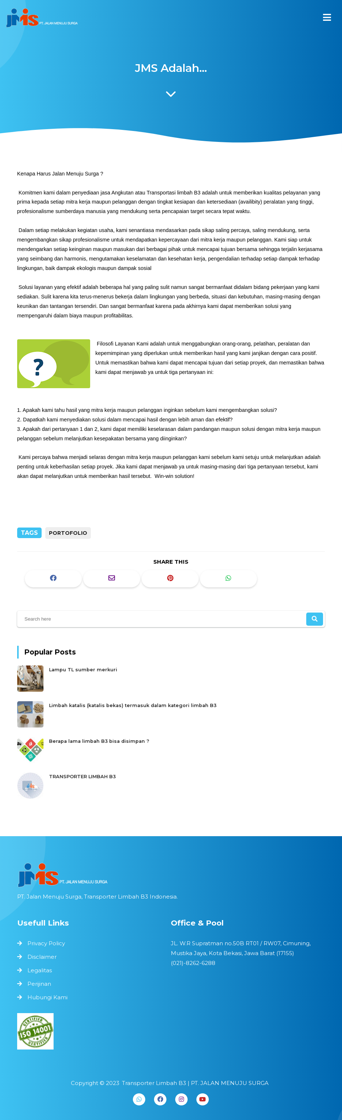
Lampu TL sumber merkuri (92, 672)
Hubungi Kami (49, 996)
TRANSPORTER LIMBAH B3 (91, 773)
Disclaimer (44, 957)
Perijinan (41, 983)
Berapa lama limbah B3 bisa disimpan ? (106, 739)
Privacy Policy (48, 944)
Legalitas (41, 970)
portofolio (68, 533)
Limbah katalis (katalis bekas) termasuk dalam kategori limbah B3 (137, 706)
